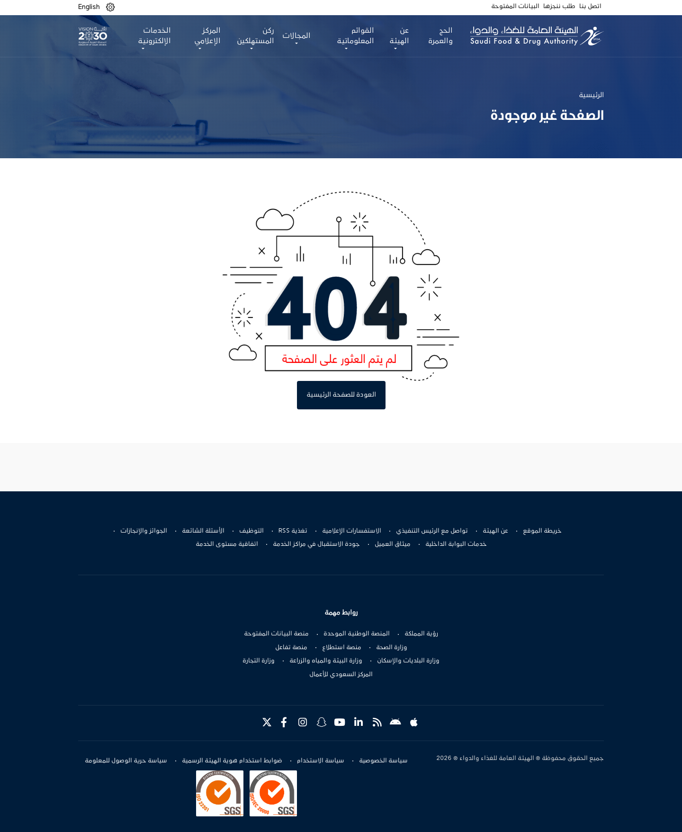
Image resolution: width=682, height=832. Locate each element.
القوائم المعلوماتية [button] (355, 36)
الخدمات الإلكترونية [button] (154, 36)
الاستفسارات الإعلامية (351, 531)
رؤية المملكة (421, 634)
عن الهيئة (495, 531)
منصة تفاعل (291, 648)
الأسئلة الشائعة (203, 531)
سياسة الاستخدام (320, 761)
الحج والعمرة (440, 36)
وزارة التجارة (258, 661)
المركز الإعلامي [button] (207, 36)
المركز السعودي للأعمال (341, 675)
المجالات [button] (296, 36)
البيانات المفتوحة (515, 6)
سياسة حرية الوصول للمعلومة (126, 761)
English (89, 7)
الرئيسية (591, 95)
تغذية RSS (292, 531)
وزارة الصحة (391, 648)
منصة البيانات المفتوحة (276, 634)
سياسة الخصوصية (383, 761)
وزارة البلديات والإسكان (408, 661)
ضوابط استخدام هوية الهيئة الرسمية (232, 761)
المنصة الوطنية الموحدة (356, 634)
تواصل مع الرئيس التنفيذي (432, 531)
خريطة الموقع (542, 531)
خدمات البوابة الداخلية (456, 544)
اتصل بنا (590, 6)
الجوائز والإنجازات (143, 531)
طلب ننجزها (559, 6)
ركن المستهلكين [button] (255, 36)
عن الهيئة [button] (399, 36)
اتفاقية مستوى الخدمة (227, 544)
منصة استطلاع (341, 648)
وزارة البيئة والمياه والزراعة (325, 661)
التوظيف (251, 531)
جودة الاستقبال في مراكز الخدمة (316, 544)
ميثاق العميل (393, 544)
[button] (110, 7)
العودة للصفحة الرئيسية (341, 395)
